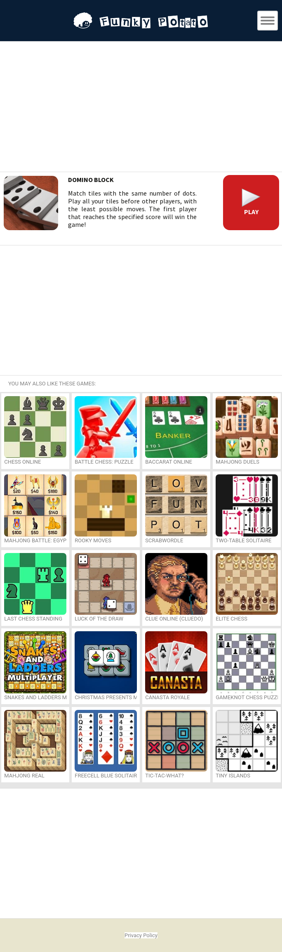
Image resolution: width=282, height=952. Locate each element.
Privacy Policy (141, 935)
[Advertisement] (141, 108)
